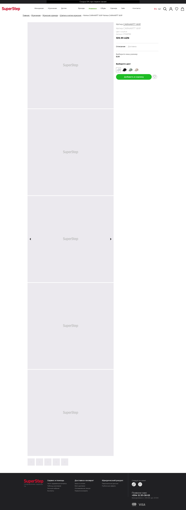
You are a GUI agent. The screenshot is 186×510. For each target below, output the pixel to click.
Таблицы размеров (54, 486)
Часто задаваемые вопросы (57, 483)
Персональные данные (110, 483)
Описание (120, 46)
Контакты (50, 491)
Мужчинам (36, 15)
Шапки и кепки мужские (70, 15)
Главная (26, 15)
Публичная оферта (109, 486)
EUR (118, 57)
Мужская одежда (50, 15)
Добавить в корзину (134, 77)
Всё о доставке (80, 486)
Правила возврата (81, 491)
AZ (159, 9)
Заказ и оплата (80, 483)
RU (155, 9)
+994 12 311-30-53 (141, 495)
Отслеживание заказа (82, 488)
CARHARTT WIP (132, 24)
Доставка (132, 46)
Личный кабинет (53, 488)
